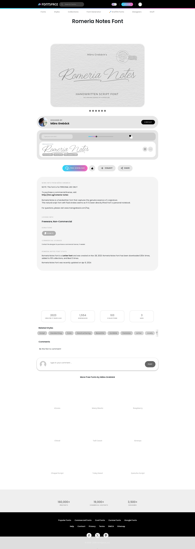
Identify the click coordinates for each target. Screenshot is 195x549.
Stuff (152, 12)
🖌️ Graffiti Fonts (116, 12)
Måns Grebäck (59, 123)
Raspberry (138, 408)
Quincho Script (138, 473)
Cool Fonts (100, 520)
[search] (71, 4)
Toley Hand (97, 473)
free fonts (64, 505)
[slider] (96, 136)
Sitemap (121, 526)
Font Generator (94, 12)
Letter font (68, 255)
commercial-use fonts (99, 505)
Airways (137, 440)
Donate (49, 233)
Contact (148, 122)
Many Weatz (97, 408)
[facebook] (89, 535)
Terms (102, 526)
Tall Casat (97, 440)
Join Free (151, 4)
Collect (107, 168)
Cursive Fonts (114, 520)
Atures (57, 408)
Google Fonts (130, 520)
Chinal (57, 440)
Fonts (43, 12)
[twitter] (97, 535)
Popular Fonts (64, 520)
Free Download (75, 168)
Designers (137, 12)
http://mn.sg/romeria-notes (55, 195)
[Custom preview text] (57, 136)
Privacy (92, 526)
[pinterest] (105, 535)
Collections (73, 12)
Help (72, 526)
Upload (127, 4)
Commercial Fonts (83, 520)
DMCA (111, 526)
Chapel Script (57, 473)
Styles (57, 12)
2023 (53, 315)
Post (150, 364)
